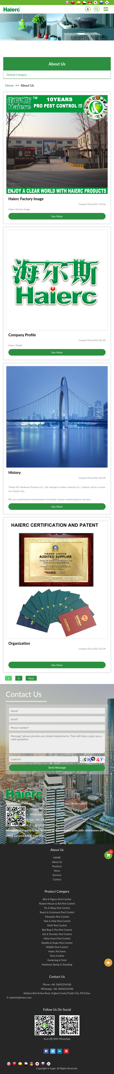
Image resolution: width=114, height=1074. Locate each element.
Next (31, 678)
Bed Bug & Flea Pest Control (57, 929)
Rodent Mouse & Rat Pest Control (57, 903)
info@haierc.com (47, 824)
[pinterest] (66, 1051)
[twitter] (52, 1051)
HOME (57, 857)
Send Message (57, 767)
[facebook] (46, 1051)
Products (57, 866)
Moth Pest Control (57, 925)
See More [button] (57, 216)
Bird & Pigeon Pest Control (57, 899)
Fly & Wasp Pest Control (57, 908)
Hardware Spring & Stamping (57, 964)
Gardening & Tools (57, 960)
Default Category (17, 74)
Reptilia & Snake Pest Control (57, 942)
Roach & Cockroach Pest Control (57, 912)
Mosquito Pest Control (57, 916)
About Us (57, 862)
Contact (57, 879)
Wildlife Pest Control (57, 947)
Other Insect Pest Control (57, 938)
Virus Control (57, 955)
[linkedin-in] (59, 1051)
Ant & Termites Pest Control (57, 934)
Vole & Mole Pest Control (57, 921)
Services (57, 875)
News (57, 870)
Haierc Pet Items (57, 951)
